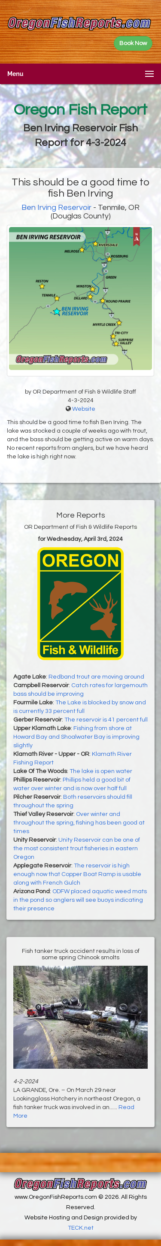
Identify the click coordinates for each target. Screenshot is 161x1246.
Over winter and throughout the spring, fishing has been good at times (79, 822)
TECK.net (81, 1228)
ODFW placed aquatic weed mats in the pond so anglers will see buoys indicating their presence (80, 900)
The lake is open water (101, 771)
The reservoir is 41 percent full (106, 720)
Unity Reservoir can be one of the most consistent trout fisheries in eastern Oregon (76, 848)
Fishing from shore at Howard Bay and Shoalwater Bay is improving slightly (76, 737)
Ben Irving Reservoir (56, 207)
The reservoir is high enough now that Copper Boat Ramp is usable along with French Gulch (77, 874)
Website (83, 409)
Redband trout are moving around (96, 677)
